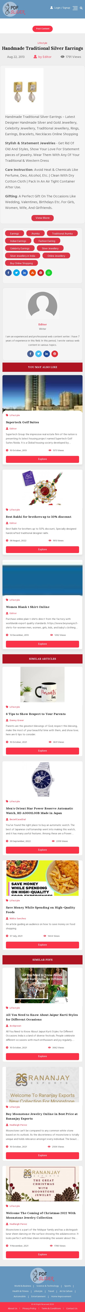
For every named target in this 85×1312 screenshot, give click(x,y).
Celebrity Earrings (19, 249)
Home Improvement (61, 1296)
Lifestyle (42, 43)
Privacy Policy (29, 1309)
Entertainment (38, 1296)
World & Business (22, 1286)
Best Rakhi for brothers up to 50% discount (38, 517)
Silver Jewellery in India (22, 256)
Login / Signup (60, 8)
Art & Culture (66, 1291)
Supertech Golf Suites (22, 422)
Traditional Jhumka (62, 234)
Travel (51, 1291)
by (43, 57)
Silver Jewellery (50, 249)
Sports (67, 1286)
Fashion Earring (47, 241)
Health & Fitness (20, 1291)
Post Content (42, 29)
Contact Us (71, 1309)
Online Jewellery (56, 256)
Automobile (20, 1296)
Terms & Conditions (51, 1309)
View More (43, 218)
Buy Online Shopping (21, 263)
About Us (12, 1309)
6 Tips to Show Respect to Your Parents (36, 714)
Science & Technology (48, 1286)
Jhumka (35, 234)
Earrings (14, 234)
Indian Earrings (18, 241)
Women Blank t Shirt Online (27, 607)
